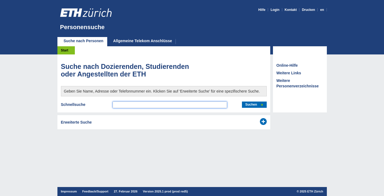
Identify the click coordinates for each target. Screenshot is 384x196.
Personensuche (82, 27)
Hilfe (261, 9)
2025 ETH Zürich (311, 191)
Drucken (308, 9)
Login (275, 9)
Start (64, 50)
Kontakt (291, 9)
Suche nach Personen (83, 41)
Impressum (69, 191)
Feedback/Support (95, 191)
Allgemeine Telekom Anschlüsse (142, 41)
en (322, 9)
